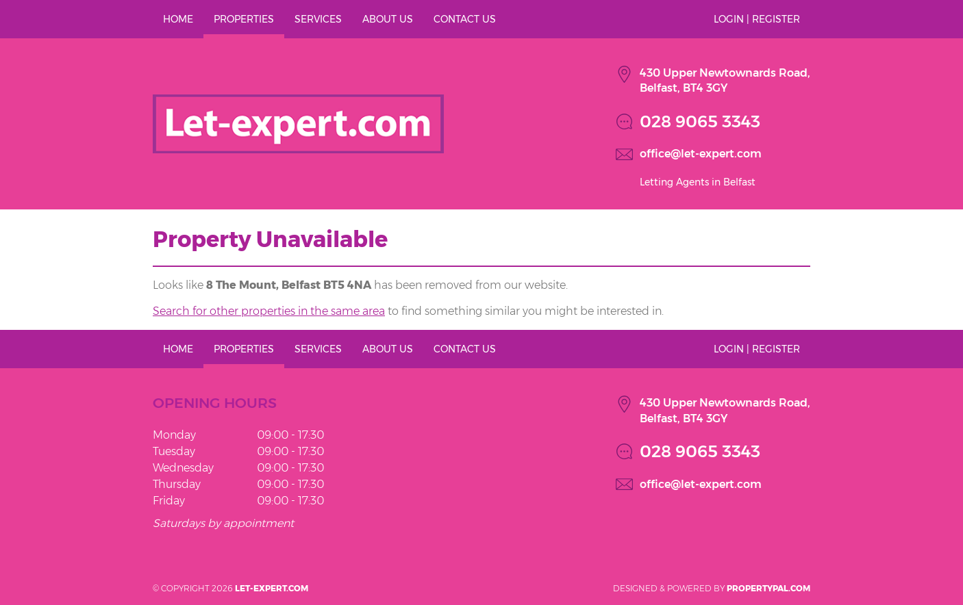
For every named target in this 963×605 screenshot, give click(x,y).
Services (318, 19)
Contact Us (465, 19)
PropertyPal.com (768, 588)
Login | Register (757, 19)
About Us (387, 19)
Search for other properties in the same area (269, 311)
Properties (244, 19)
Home (178, 19)
